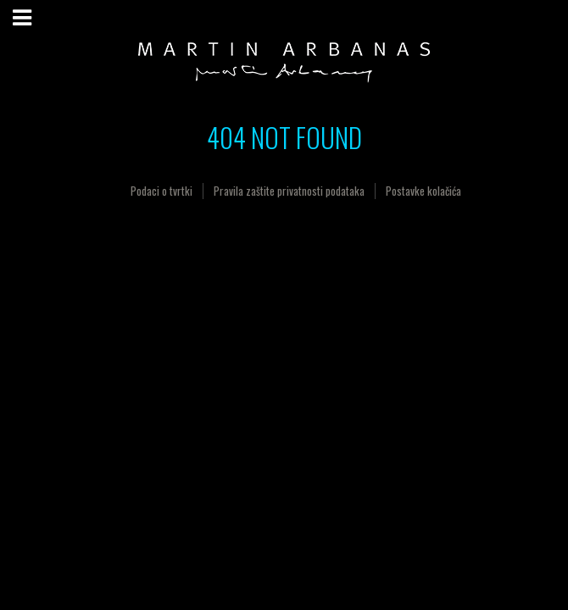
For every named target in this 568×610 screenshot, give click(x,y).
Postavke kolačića (423, 190)
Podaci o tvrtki (161, 190)
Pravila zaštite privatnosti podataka (289, 190)
